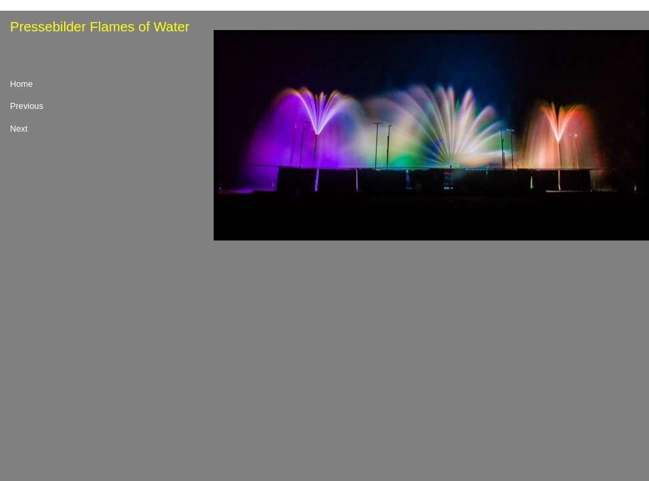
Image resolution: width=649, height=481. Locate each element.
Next (18, 129)
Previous (26, 106)
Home (21, 84)
